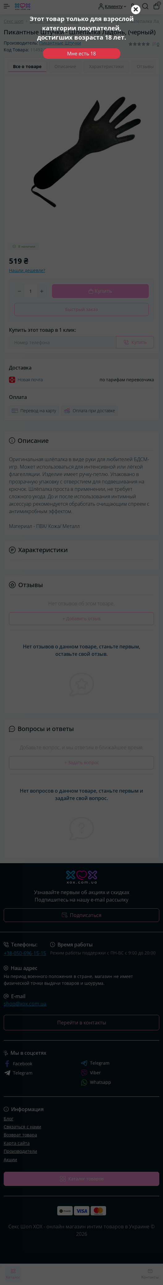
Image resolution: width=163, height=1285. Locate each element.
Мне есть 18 (81, 53)
